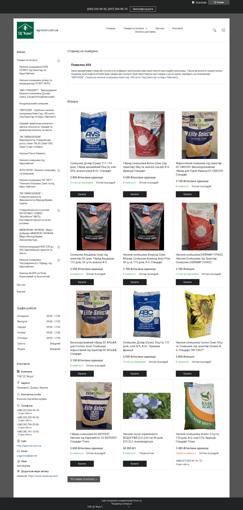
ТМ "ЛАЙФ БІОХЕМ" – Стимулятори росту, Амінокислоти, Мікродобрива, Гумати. (35, 198)
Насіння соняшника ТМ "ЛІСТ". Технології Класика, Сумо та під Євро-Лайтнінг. (36, 183)
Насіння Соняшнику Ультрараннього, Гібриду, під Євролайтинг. (35, 263)
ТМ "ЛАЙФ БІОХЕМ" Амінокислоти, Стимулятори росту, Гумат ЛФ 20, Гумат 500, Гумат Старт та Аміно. (36, 141)
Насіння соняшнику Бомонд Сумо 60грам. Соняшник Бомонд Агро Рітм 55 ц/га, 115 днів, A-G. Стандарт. (146, 258)
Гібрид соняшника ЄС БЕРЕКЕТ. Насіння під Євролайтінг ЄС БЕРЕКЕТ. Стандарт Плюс (93, 437)
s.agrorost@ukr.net (27, 455)
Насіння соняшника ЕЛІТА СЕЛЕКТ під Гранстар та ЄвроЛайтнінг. (33, 70)
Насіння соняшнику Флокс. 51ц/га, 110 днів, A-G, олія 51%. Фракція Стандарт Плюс (197, 437)
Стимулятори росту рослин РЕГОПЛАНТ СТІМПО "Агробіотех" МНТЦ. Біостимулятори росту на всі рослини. (35, 217)
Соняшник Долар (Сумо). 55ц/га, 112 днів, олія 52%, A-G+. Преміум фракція (146, 346)
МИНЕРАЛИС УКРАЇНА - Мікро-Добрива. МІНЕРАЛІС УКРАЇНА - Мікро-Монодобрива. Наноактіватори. (37, 235)
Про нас (160, 28)
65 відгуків (201, 2)
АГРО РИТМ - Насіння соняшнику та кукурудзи (37, 172)
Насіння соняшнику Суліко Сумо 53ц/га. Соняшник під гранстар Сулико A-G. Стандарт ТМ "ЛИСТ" (199, 346)
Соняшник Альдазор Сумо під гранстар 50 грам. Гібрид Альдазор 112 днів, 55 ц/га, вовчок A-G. (92, 258)
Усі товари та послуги (82, 479)
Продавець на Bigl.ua (121, 504)
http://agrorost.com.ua (29, 445)
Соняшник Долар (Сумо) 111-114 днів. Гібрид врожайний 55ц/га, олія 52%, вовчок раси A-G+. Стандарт (93, 167)
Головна (110, 28)
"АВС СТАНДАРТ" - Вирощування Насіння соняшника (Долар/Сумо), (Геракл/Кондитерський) (38, 93)
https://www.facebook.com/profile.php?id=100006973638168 (44, 476)
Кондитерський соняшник (33, 103)
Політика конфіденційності (143, 507)
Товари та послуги (134, 28)
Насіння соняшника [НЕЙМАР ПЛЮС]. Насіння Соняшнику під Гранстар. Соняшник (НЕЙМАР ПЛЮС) (199, 258)
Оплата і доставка (145, 31)
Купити (82, 194)
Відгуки (21, 291)
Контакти (177, 28)
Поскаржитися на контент (115, 507)
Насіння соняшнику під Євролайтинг (32, 162)
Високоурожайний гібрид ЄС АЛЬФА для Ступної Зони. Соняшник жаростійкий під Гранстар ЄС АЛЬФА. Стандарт (93, 348)
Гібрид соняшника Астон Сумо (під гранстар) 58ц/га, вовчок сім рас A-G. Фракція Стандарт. (146, 167)
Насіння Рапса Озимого (32, 153)
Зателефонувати (143, 9)
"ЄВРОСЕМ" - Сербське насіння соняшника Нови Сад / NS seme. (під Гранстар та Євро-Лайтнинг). (125, 77)
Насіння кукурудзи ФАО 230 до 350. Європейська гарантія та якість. (36, 250)
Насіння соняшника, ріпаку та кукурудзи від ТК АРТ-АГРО (35, 82)
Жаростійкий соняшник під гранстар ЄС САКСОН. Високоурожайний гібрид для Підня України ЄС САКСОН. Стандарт (199, 169)
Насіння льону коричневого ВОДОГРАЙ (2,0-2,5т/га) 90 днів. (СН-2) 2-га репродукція (143, 437)
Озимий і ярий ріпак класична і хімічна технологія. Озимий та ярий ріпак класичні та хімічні (36, 126)
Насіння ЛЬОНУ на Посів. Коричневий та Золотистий (34, 275)
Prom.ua (138, 501)
